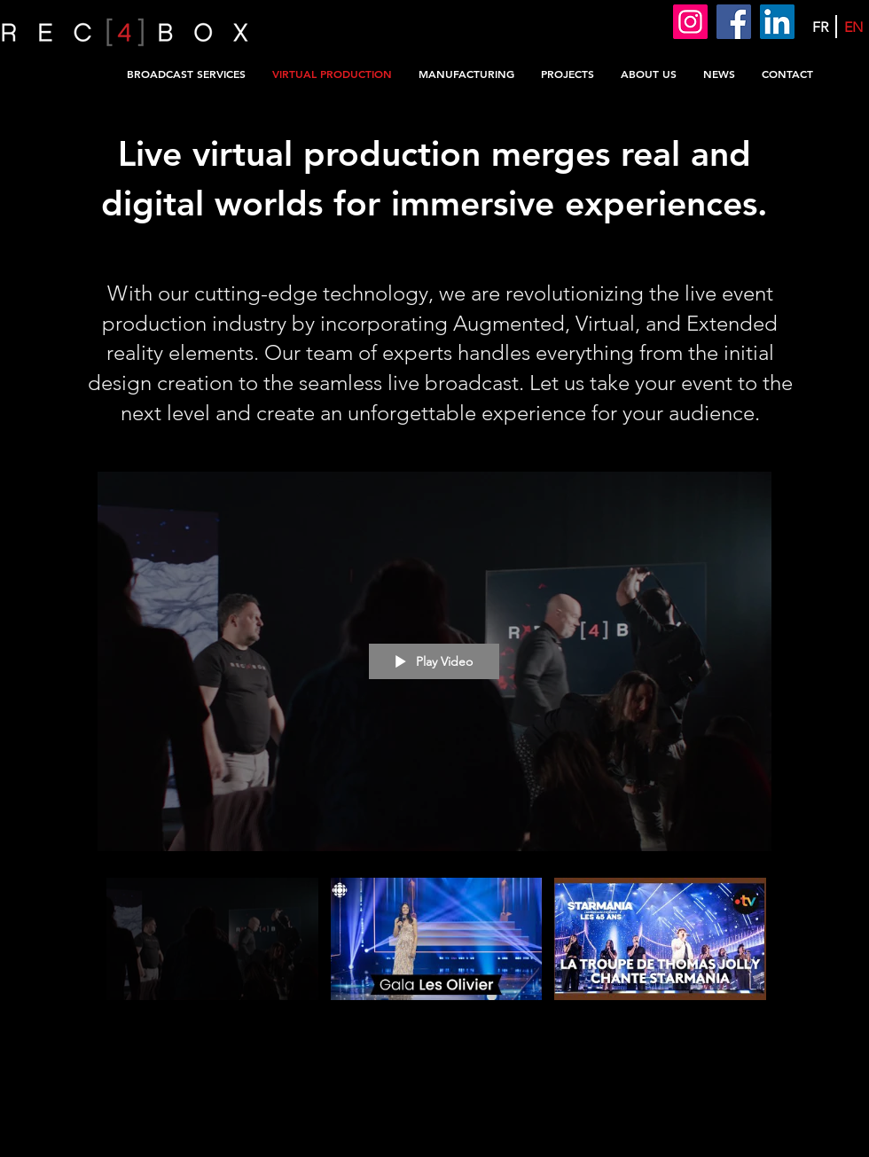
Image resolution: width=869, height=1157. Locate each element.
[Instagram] (690, 21)
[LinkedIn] (777, 21)
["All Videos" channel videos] (434, 960)
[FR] (820, 27)
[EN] (853, 27)
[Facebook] (733, 21)
